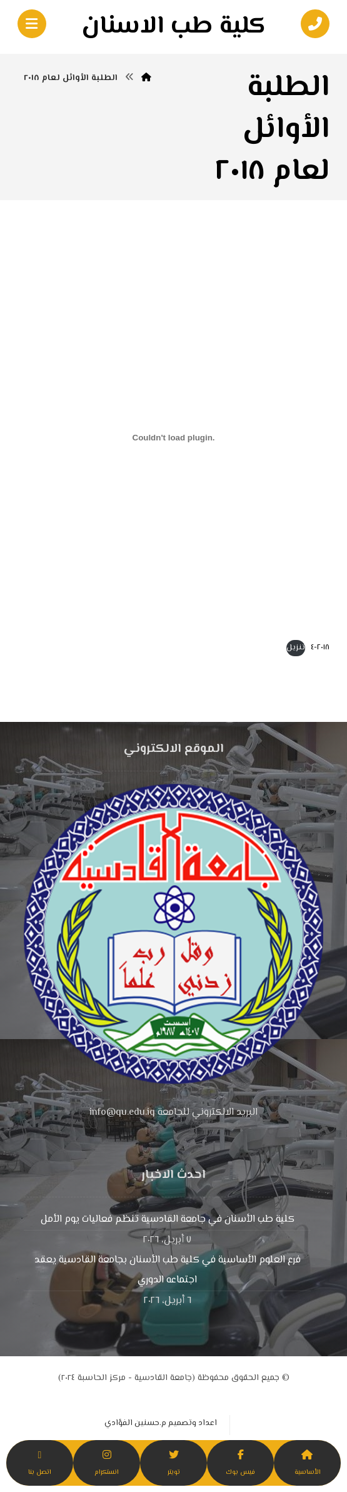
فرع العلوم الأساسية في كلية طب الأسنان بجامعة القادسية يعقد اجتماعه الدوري (167, 1270)
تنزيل (295, 647)
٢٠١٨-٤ (320, 647)
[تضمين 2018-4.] (174, 438)
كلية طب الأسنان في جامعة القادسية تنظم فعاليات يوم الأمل (167, 1219)
